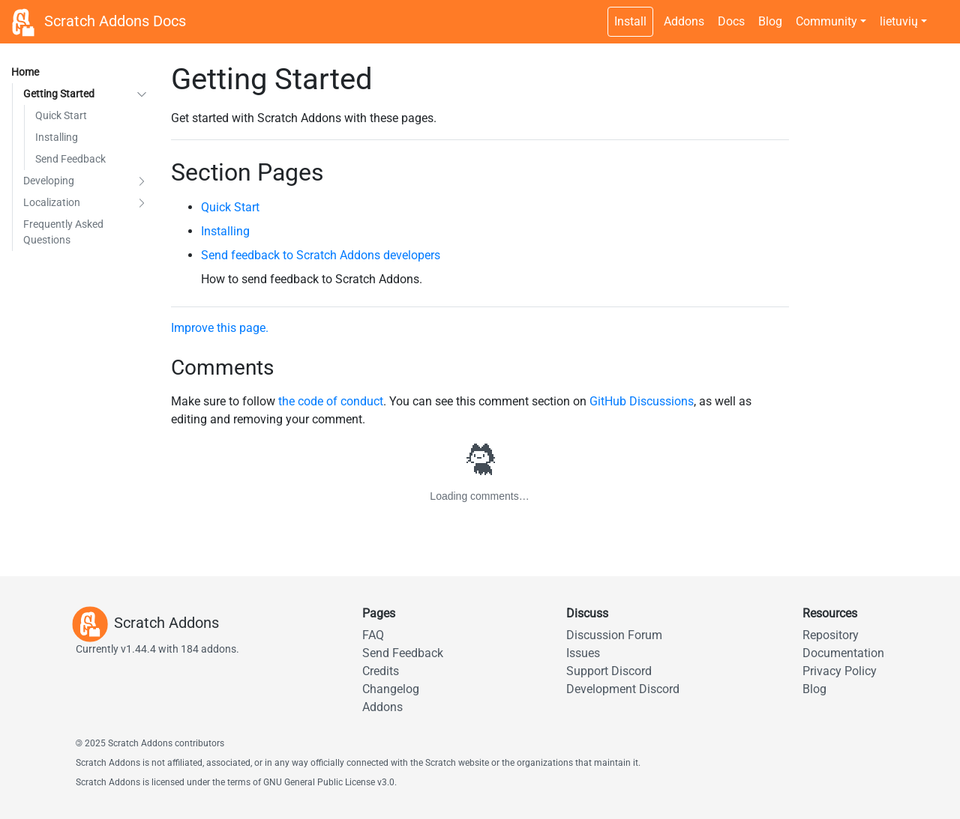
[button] (141, 94)
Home (25, 72)
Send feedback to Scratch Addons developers (320, 255)
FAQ (373, 635)
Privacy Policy (839, 671)
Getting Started (58, 94)
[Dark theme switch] (941, 13)
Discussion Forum (614, 635)
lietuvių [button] (899, 21)
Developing (48, 181)
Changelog (390, 689)
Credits (380, 671)
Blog (770, 21)
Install (630, 21)
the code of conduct (330, 401)
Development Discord (623, 689)
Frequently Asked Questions (63, 232)
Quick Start (61, 115)
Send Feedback (70, 159)
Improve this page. (219, 328)
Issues (583, 653)
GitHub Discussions (642, 401)
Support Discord (609, 671)
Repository (830, 635)
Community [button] (826, 21)
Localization (51, 202)
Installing (56, 137)
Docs (731, 21)
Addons (684, 21)
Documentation (843, 653)
